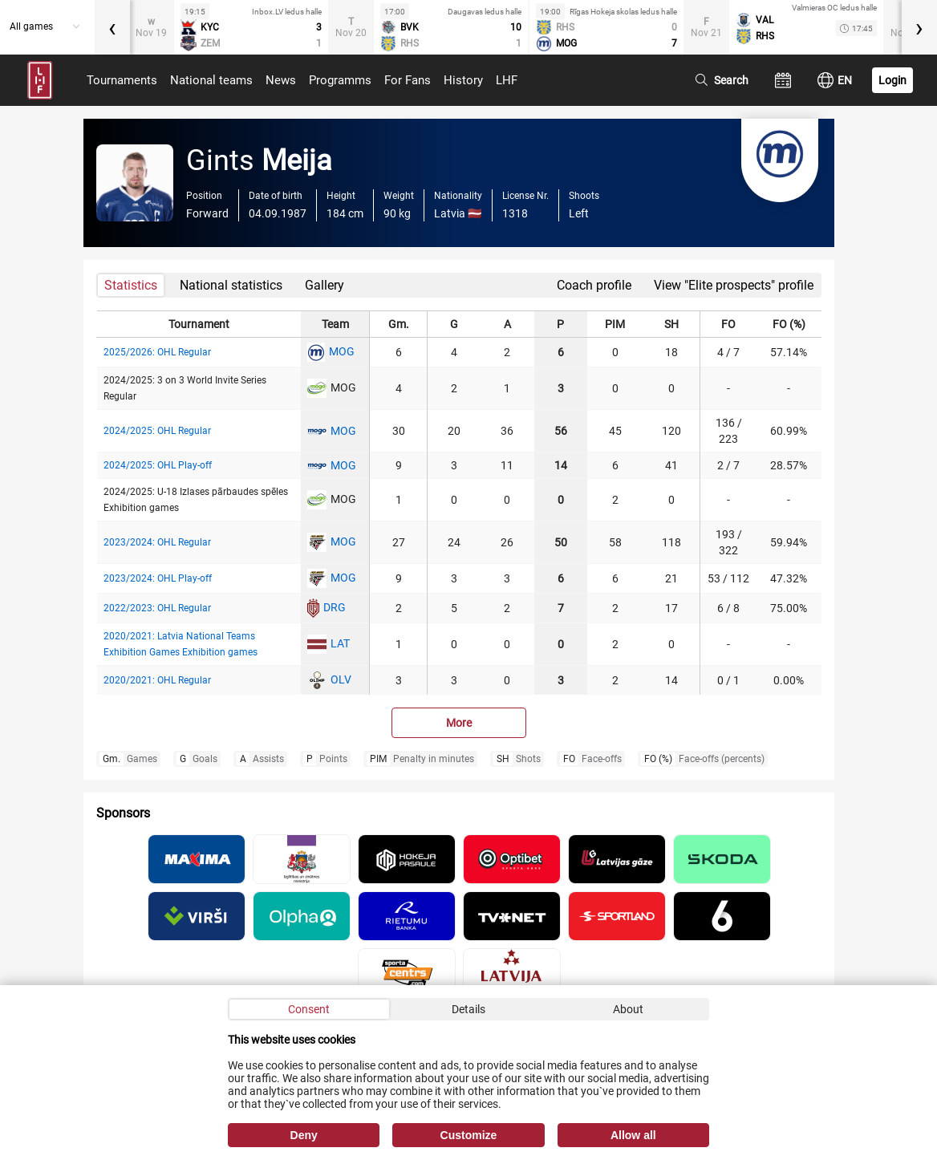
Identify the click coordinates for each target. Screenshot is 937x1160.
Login (892, 80)
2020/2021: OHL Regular (157, 680)
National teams (211, 80)
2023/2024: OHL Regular (157, 542)
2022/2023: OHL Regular (157, 608)
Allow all (633, 1135)
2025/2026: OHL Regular (157, 352)
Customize (468, 1135)
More (459, 722)
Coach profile (594, 285)
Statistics (130, 285)
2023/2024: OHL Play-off (157, 578)
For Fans (407, 80)
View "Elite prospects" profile (733, 285)
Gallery (324, 285)
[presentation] (112, 27)
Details (468, 1009)
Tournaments (122, 80)
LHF (506, 80)
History (463, 80)
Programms (340, 80)
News (281, 80)
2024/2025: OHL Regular (157, 430)
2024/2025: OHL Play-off (157, 465)
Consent (309, 1009)
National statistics (231, 285)
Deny (304, 1135)
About (628, 1009)
